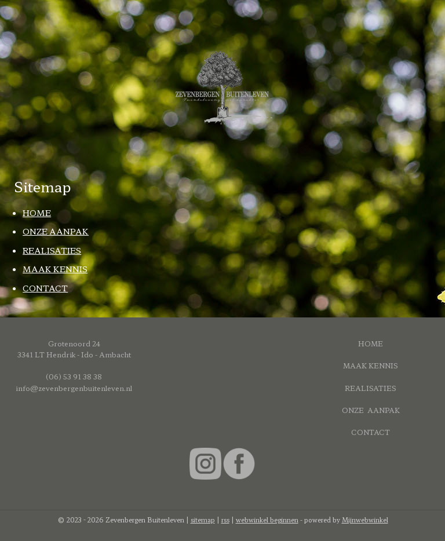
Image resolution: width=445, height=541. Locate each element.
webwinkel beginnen (267, 519)
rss (225, 519)
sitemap (203, 519)
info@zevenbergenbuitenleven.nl (74, 388)
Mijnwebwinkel (365, 519)
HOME (37, 212)
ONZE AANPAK (56, 231)
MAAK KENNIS (55, 269)
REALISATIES (52, 250)
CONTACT (45, 287)
